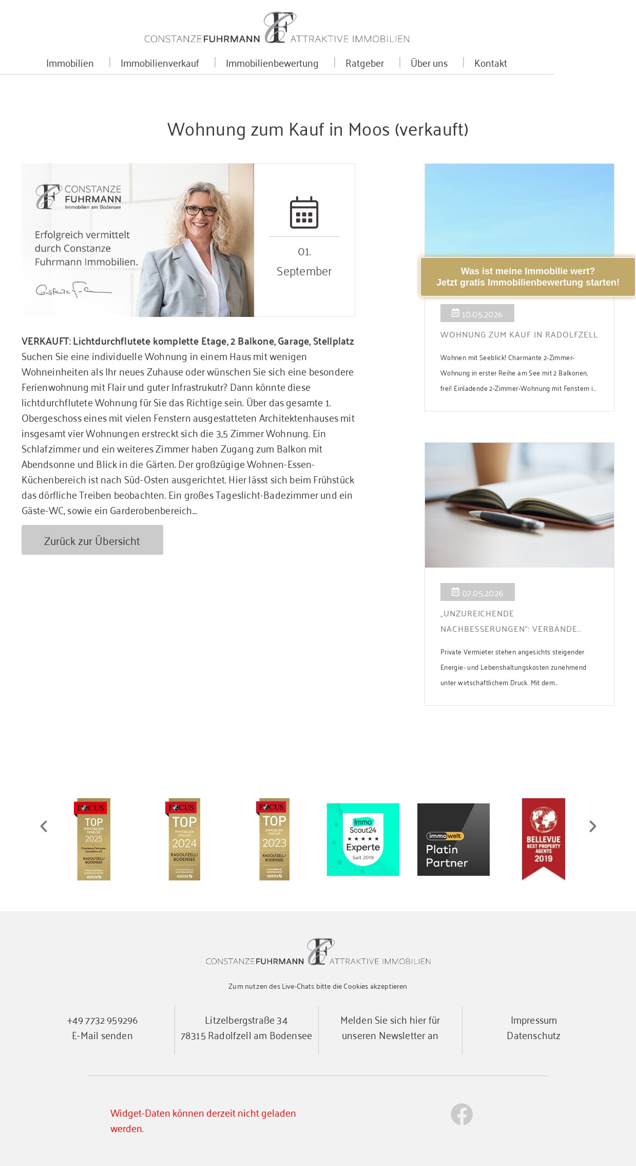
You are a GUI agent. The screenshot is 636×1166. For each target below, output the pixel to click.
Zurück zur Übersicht (93, 540)
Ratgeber (409, 64)
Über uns (473, 64)
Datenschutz (534, 1034)
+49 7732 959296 (102, 1019)
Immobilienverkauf (204, 64)
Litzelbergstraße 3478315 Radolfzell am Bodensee (246, 1026)
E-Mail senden (102, 1034)
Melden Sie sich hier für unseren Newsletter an (390, 1026)
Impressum (534, 1019)
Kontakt (532, 64)
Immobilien (114, 64)
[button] (43, 826)
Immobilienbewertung (316, 64)
